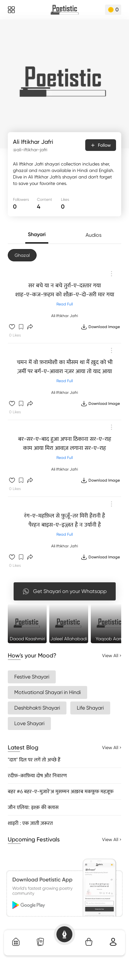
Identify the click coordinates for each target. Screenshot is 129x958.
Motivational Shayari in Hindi (47, 692)
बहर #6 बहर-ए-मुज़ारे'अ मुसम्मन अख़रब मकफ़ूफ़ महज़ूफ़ (60, 791)
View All (111, 655)
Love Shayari (29, 723)
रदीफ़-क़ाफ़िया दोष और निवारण (37, 775)
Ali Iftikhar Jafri (64, 316)
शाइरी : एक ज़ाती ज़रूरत (30, 823)
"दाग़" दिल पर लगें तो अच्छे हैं (34, 760)
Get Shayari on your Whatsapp (65, 591)
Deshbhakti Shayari (37, 708)
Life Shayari (90, 708)
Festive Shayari (31, 677)
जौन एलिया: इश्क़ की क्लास (33, 807)
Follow (100, 145)
